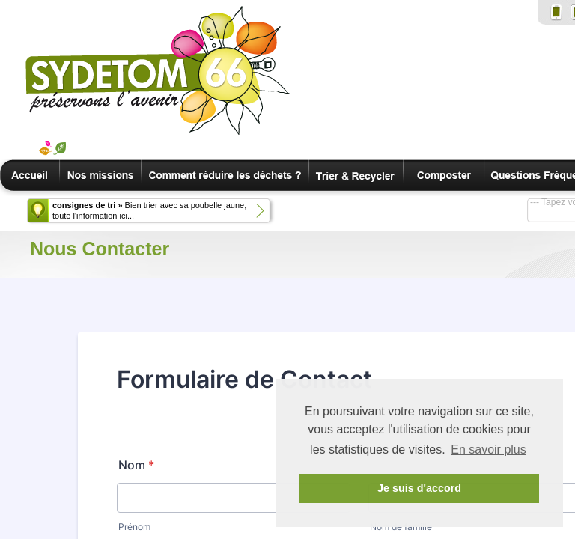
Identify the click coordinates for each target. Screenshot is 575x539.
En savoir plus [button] (488, 449)
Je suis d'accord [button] (419, 488)
